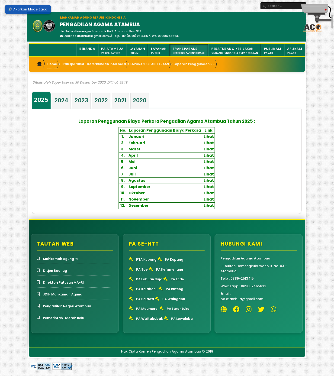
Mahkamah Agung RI (60, 258)
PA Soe (142, 269)
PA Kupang (174, 259)
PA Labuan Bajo (149, 279)
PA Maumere (146, 308)
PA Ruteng (174, 289)
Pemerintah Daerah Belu (63, 318)
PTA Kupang (146, 259)
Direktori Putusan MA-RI (63, 282)
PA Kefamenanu (169, 269)
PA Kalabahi (146, 289)
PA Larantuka (178, 308)
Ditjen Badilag (55, 270)
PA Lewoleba (182, 318)
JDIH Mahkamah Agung (62, 294)
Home (52, 64)
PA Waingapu (173, 299)
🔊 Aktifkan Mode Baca (27, 9)
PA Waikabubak (149, 318)
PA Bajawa (145, 299)
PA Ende (177, 279)
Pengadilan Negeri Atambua (67, 306)
